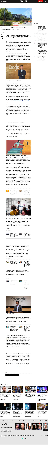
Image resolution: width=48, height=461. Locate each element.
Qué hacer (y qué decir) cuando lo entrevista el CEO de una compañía (14, 235)
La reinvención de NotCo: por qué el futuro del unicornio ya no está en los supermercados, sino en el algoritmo (42, 37)
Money (14, 420)
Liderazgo (8, 420)
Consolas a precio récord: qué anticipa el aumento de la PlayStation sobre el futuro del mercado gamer (42, 397)
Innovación (2, 420)
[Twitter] (42, 436)
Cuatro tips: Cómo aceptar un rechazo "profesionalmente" (13, 262)
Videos (34, 420)
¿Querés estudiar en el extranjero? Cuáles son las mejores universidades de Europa (27, 329)
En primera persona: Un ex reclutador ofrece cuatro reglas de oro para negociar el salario (14, 283)
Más (41, 23)
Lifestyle (24, 420)
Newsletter (5, 435)
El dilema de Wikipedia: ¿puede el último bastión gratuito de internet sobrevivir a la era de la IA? (5, 397)
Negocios (18, 420)
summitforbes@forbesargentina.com (7, 430)
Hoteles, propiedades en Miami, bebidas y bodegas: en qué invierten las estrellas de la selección (42, 52)
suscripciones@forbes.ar (7, 431)
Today (46, 420)
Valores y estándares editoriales (14, 435)
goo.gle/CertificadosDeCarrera (22, 366)
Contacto (8, 435)
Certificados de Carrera (10, 374)
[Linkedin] (47, 436)
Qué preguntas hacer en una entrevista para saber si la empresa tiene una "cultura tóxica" (27, 264)
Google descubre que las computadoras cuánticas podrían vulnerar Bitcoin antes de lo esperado (17, 397)
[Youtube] (46, 436)
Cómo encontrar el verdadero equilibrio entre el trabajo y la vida (27, 235)
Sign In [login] (46, 1)
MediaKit (1, 435)
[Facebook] (41, 436)
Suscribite (40, 1)
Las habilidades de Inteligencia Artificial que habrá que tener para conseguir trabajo (27, 192)
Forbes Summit (40, 420)
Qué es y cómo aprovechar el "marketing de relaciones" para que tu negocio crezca (14, 328)
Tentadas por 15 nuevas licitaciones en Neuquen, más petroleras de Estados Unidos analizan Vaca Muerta (42, 59)
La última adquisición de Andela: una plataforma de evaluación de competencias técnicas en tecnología (26, 285)
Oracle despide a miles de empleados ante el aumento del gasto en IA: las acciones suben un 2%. (42, 414)
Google (17, 374)
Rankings (29, 420)
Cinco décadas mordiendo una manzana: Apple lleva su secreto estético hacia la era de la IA (17, 414)
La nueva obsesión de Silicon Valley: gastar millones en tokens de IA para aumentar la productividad (29, 414)
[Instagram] (44, 436)
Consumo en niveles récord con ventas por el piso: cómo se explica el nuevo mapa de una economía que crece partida (42, 29)
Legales (28, 435)
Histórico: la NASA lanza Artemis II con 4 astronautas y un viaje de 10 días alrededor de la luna (5, 414)
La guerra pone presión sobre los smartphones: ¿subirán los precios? (30, 395)
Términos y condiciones (23, 435)
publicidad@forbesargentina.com (7, 427)
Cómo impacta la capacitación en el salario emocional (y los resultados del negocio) (14, 192)
